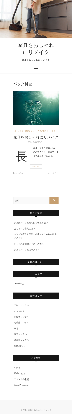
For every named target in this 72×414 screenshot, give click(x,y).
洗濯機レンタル (21, 340)
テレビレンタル (21, 305)
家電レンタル (31, 131)
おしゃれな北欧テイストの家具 (29, 243)
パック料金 (19, 131)
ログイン (18, 367)
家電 (16, 328)
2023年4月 (19, 283)
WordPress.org (21, 385)
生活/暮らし (43, 131)
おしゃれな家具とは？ (24, 228)
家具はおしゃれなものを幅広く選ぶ (31, 222)
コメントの (21, 379)
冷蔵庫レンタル (21, 322)
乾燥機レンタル (21, 316)
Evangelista (18, 173)
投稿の (19, 373)
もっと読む (36, 166)
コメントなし (53, 173)
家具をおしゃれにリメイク (36, 48)
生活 (54, 131)
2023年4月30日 (35, 142)
